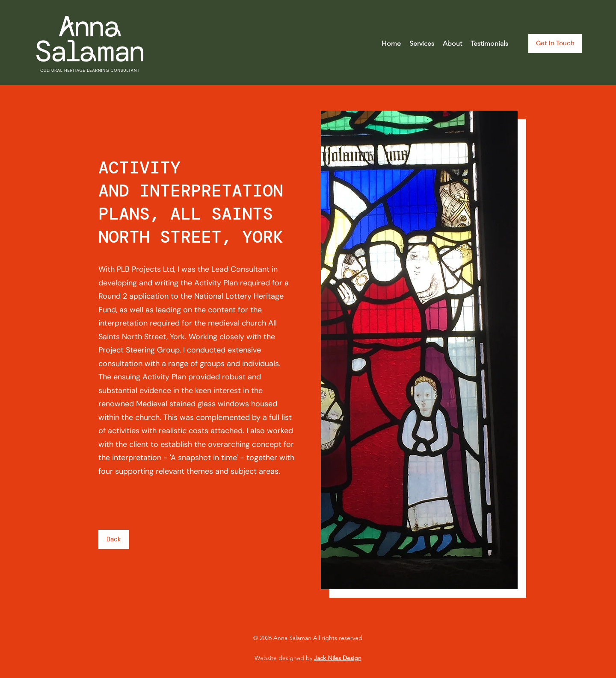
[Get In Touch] (555, 43)
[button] (421, 43)
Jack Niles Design (337, 658)
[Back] (113, 539)
